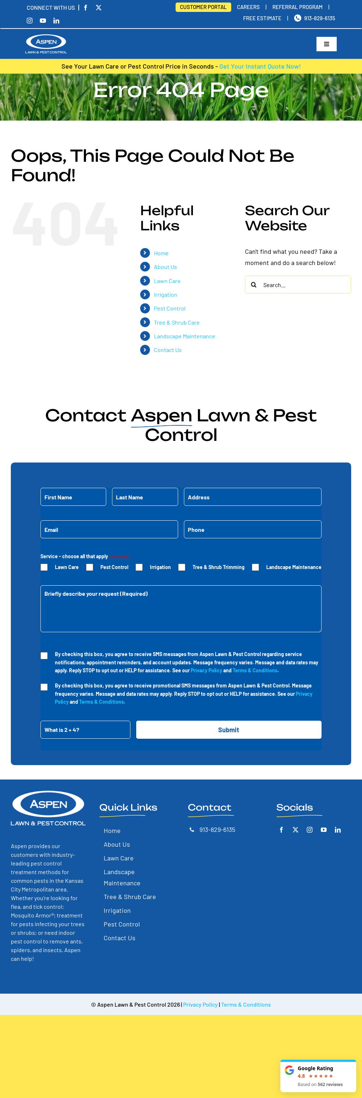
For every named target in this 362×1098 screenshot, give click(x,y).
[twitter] (99, 7)
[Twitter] (295, 830)
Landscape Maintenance (184, 336)
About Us (165, 266)
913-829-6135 (319, 18)
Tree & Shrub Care (177, 322)
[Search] (254, 284)
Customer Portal (203, 7)
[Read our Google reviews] (318, 1076)
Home (161, 252)
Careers (248, 7)
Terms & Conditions (255, 670)
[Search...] (298, 284)
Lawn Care (167, 280)
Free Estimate (262, 18)
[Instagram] (310, 830)
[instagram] (30, 20)
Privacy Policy (206, 670)
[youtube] (43, 20)
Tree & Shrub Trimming (219, 567)
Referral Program (297, 7)
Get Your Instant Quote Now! (260, 66)
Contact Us (168, 349)
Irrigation (165, 294)
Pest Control (170, 308)
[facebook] (83, 7)
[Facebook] (281, 830)
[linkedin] (56, 20)
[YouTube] (324, 830)
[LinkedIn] (338, 830)
